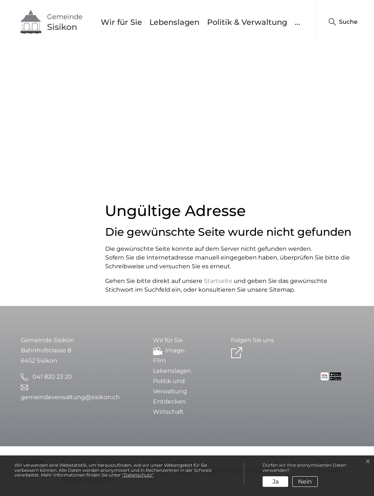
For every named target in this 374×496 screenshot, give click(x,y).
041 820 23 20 (52, 376)
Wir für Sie (121, 22)
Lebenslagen (174, 22)
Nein (305, 481)
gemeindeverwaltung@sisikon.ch (70, 397)
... (297, 22)
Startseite (218, 280)
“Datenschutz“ (138, 475)
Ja (275, 481)
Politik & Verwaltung (247, 22)
